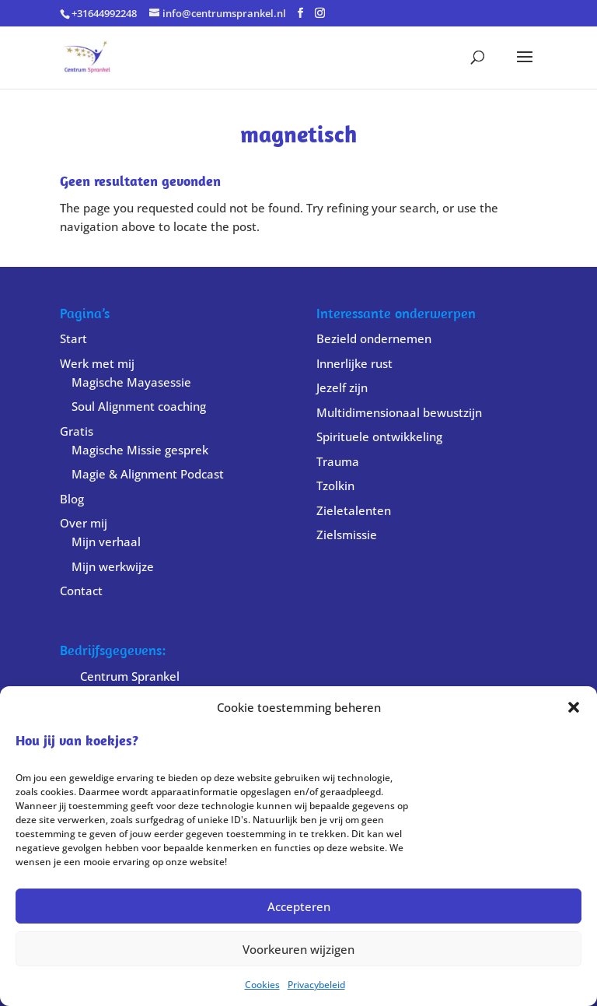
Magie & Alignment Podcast (148, 474)
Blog (72, 499)
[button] (573, 707)
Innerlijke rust (354, 363)
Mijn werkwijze (113, 566)
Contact (81, 590)
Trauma (337, 461)
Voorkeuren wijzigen (298, 949)
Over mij (83, 523)
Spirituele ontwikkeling (379, 436)
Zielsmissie (346, 534)
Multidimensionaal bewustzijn (399, 412)
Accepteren (298, 906)
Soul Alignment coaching (139, 406)
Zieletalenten (353, 510)
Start (73, 338)
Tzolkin (335, 485)
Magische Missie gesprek (140, 449)
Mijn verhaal (106, 541)
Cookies (262, 984)
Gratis (76, 431)
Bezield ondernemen (373, 338)
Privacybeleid (316, 984)
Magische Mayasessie (131, 382)
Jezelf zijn (342, 387)
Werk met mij (97, 363)
